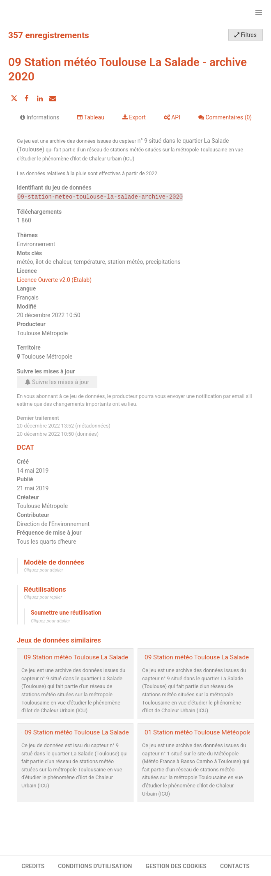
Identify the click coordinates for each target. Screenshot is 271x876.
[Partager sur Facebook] (26, 98)
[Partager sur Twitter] (14, 98)
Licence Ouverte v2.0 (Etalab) (54, 280)
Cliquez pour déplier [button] (43, 570)
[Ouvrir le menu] (258, 12)
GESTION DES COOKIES (176, 866)
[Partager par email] (52, 98)
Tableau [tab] (90, 117)
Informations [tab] (39, 117)
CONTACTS (235, 866)
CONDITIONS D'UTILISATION (95, 866)
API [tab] (172, 117)
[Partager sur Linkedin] (40, 98)
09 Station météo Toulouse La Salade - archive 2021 (96, 657)
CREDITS (32, 866)
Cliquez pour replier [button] (43, 597)
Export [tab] (134, 117)
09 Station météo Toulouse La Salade (77, 732)
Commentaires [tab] (225, 117)
